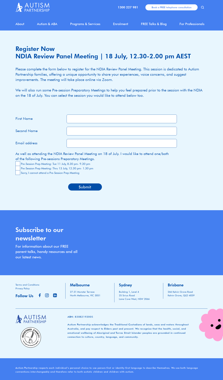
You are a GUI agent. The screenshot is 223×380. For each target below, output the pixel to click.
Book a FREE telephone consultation (171, 7)
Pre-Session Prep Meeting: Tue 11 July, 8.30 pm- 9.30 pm (55, 163)
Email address (26, 143)
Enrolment (120, 24)
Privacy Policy (22, 288)
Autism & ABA (47, 24)
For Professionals (191, 24)
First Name (24, 118)
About (19, 24)
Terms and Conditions (27, 284)
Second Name (26, 131)
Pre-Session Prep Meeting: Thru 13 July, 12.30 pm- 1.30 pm (57, 168)
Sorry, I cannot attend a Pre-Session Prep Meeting (50, 172)
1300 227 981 (128, 7)
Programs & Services (85, 24)
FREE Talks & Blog (154, 24)
